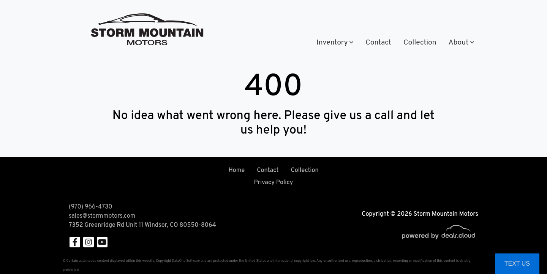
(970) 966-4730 (269, 14)
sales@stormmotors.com (102, 216)
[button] (335, 42)
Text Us (517, 263)
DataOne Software (186, 261)
